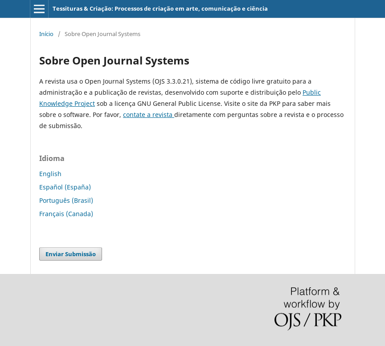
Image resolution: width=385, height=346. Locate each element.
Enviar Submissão (70, 254)
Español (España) (65, 187)
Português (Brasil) (66, 200)
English (50, 173)
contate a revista (148, 114)
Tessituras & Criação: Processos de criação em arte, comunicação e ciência (160, 8)
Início (46, 34)
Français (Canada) (66, 213)
